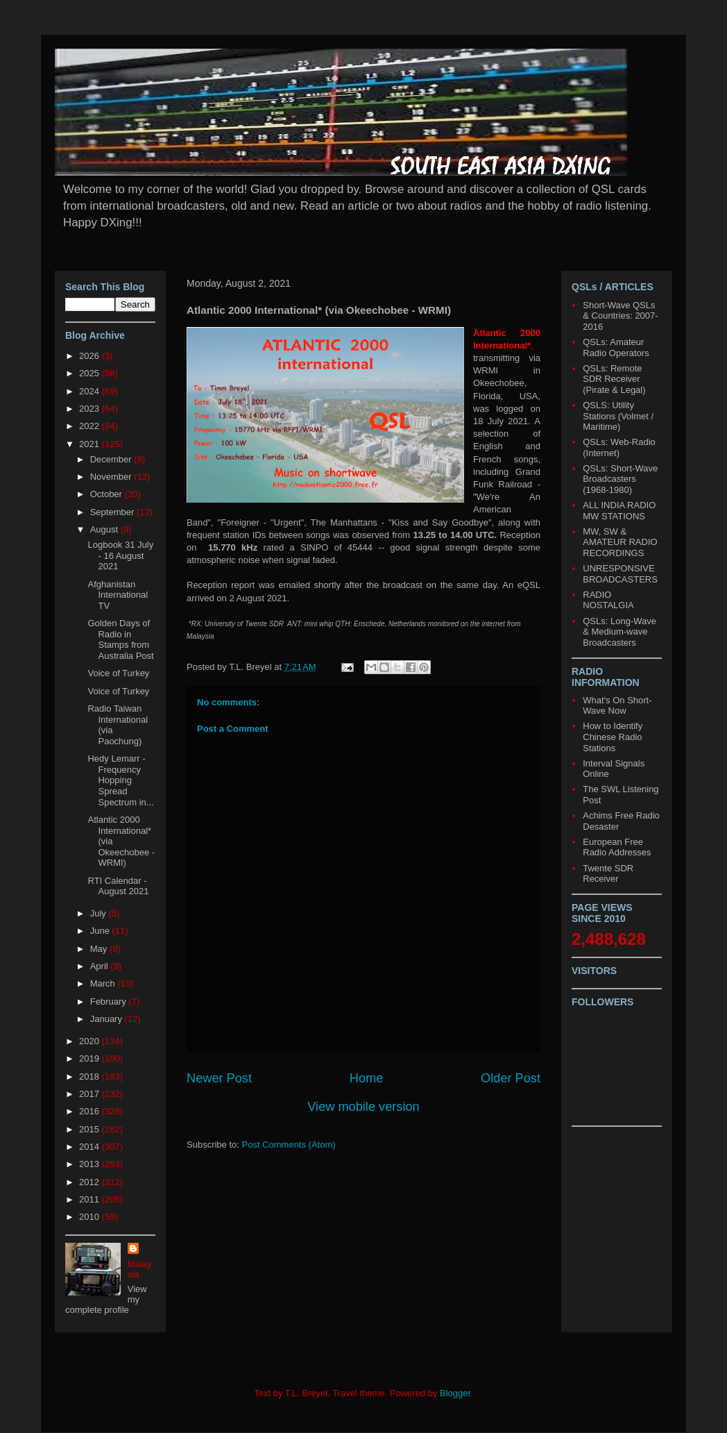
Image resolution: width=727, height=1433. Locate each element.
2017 (90, 1094)
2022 (90, 426)
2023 (90, 408)
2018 (90, 1076)
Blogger (455, 1393)
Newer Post (219, 1078)
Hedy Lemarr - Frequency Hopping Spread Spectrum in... (120, 780)
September (113, 512)
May (100, 949)
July (99, 913)
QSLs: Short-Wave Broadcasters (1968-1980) (620, 479)
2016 (90, 1111)
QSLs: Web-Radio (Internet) (619, 447)
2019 (90, 1058)
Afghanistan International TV (117, 595)
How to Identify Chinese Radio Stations (612, 737)
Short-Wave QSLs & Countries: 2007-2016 (620, 316)
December (112, 459)
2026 (90, 356)
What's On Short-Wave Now (617, 705)
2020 (90, 1041)
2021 (90, 444)
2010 (90, 1217)
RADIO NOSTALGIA (608, 600)
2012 (90, 1182)
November (112, 476)
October (107, 494)
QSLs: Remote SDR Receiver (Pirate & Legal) (614, 379)
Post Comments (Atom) (289, 1144)
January (107, 1019)
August (105, 529)
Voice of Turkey (118, 673)
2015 (90, 1129)
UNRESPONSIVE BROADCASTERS (620, 574)
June (101, 930)
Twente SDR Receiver (608, 874)
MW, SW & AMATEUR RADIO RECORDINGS (620, 542)
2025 (90, 373)
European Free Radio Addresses (617, 847)
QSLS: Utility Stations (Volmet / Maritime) (618, 416)
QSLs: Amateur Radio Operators (616, 347)
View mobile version (363, 1107)
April (100, 966)
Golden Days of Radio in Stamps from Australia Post (120, 639)
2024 (90, 391)
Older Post (510, 1078)
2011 (90, 1199)
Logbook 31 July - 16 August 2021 (120, 555)
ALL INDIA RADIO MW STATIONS (619, 510)
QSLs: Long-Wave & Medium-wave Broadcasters (619, 632)
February (109, 1001)
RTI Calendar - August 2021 (117, 886)
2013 (90, 1164)
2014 (90, 1146)
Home (367, 1078)
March (104, 983)
